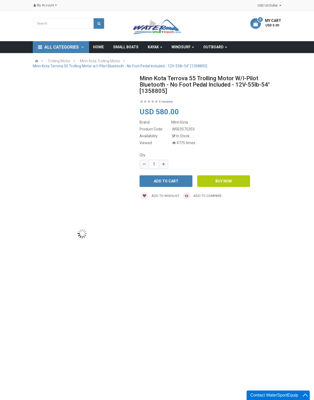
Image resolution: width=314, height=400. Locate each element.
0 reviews (166, 101)
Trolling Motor (59, 61)
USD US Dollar (269, 5)
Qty (142, 155)
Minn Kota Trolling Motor (100, 61)
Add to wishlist (160, 196)
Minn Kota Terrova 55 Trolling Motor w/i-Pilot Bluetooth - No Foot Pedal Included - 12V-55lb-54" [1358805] (120, 66)
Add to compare (202, 196)
